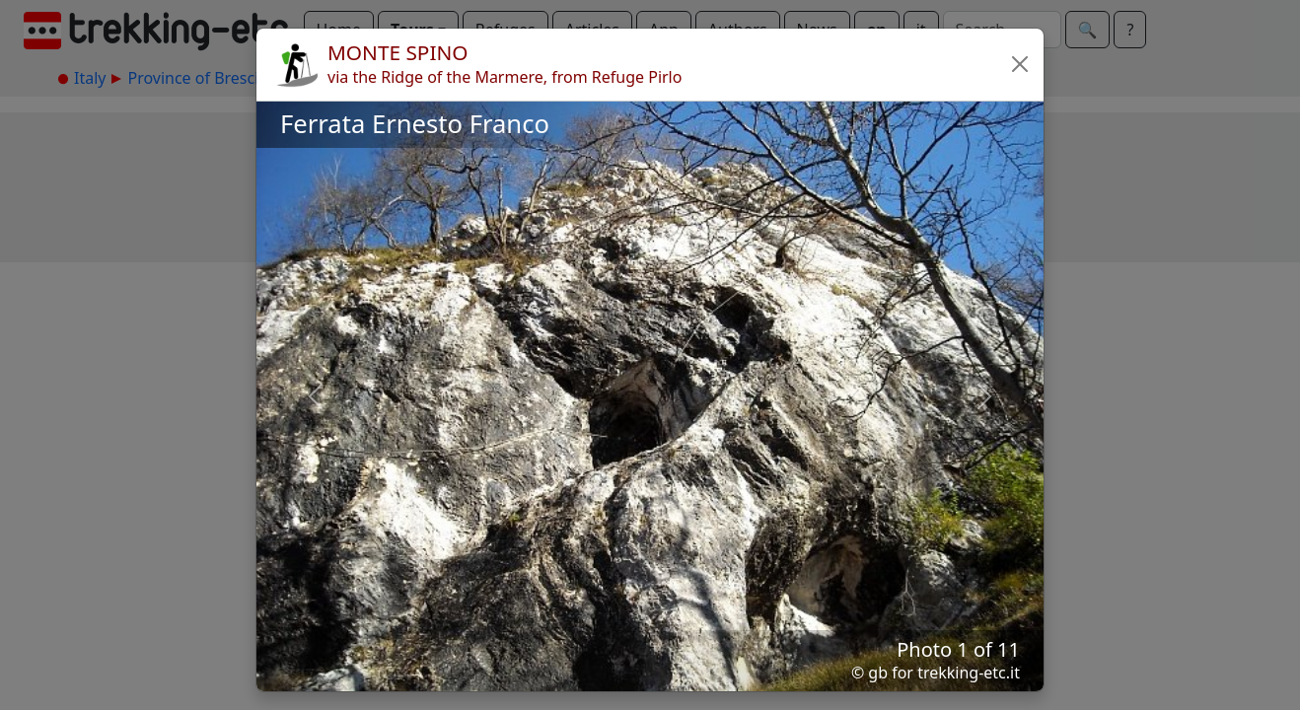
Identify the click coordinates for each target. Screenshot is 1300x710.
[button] (1020, 64)
